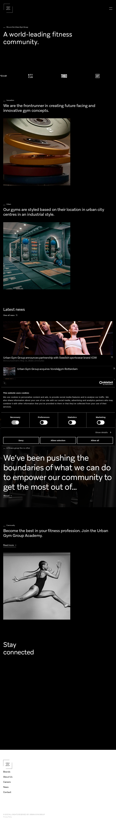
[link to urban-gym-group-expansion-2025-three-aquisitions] (114, 380)
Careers (7, 782)
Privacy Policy (7, 817)
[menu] (110, 8)
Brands (6, 771)
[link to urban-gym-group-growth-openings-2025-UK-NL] (114, 391)
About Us (7, 776)
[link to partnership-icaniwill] (112, 359)
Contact (7, 792)
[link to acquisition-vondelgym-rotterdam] (114, 368)
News (6, 787)
